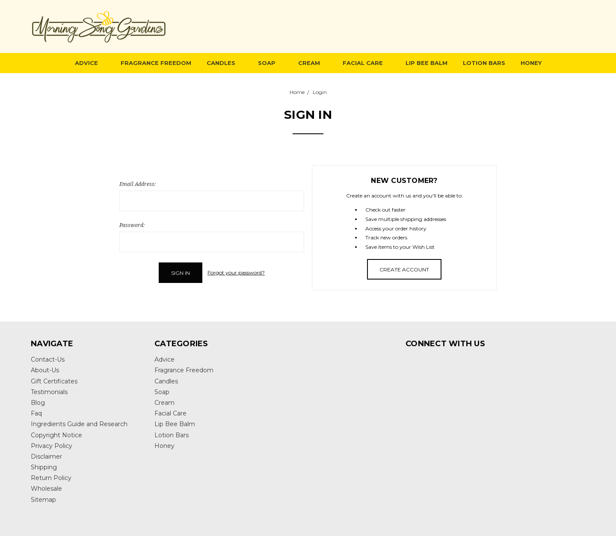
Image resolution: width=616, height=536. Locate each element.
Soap (270, 62)
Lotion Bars (484, 62)
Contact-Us (48, 359)
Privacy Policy (51, 446)
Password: (132, 225)
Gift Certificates (54, 381)
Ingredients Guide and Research (79, 424)
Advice (90, 62)
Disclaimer (46, 456)
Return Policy (51, 478)
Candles (225, 62)
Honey (531, 62)
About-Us (45, 370)
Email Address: (137, 184)
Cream (312, 62)
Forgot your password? (236, 272)
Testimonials (49, 392)
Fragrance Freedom (156, 62)
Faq (36, 413)
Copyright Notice (56, 435)
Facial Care (366, 62)
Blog (38, 402)
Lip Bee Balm (426, 62)
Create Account (404, 269)
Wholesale (46, 488)
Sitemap (43, 500)
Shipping (44, 467)
